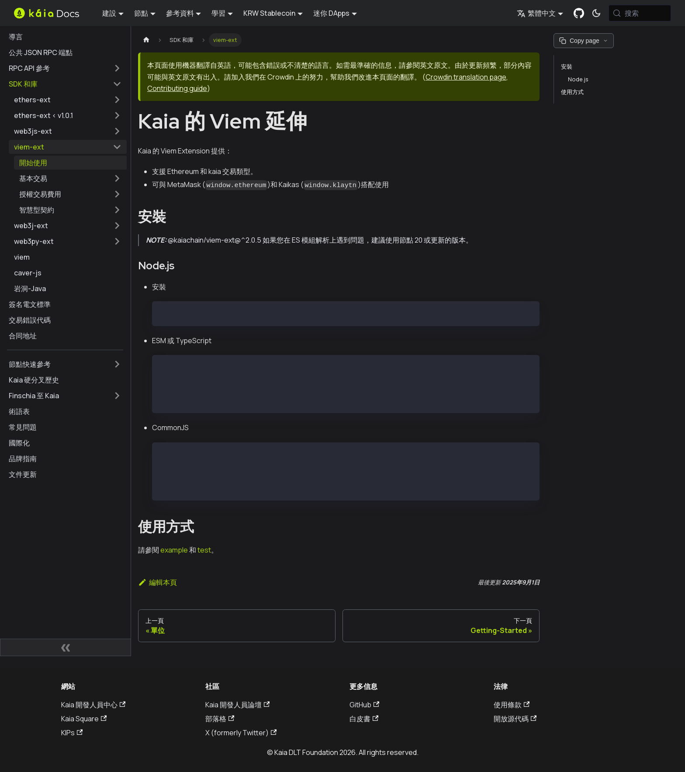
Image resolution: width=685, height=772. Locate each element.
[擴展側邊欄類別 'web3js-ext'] (117, 131)
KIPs (72, 732)
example (174, 550)
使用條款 (511, 704)
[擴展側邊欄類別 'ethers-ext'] (117, 100)
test (204, 550)
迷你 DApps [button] (331, 13)
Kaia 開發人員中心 (93, 704)
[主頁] (146, 40)
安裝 (566, 66)
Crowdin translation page (466, 77)
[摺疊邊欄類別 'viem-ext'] (117, 147)
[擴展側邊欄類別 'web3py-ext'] (117, 241)
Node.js (578, 79)
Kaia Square (84, 718)
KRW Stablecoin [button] (269, 13)
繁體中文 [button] (536, 13)
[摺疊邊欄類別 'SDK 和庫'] (117, 84)
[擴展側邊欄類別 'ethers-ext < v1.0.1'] (117, 115)
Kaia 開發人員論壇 (237, 704)
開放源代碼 (515, 718)
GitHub (364, 704)
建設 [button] (109, 13)
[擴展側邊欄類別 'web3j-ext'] (117, 226)
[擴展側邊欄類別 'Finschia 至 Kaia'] (117, 396)
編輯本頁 (157, 582)
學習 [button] (218, 13)
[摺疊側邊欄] (65, 647)
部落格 (219, 718)
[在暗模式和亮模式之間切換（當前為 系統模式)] (596, 13)
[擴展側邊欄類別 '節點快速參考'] (117, 364)
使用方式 (572, 92)
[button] (70, 178)
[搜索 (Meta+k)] (640, 13)
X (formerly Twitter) (241, 732)
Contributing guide (177, 88)
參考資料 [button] (180, 13)
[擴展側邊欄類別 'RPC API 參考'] (117, 68)
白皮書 (363, 718)
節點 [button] (141, 13)
